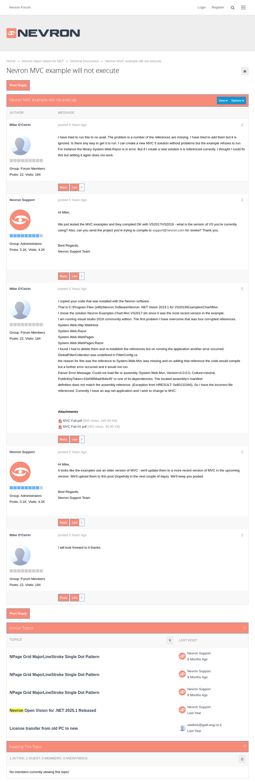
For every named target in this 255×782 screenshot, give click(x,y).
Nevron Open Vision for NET (43, 61)
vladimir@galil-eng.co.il (204, 725)
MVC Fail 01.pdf (75, 426)
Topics (16, 639)
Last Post (188, 640)
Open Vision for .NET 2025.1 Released (53, 710)
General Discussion (84, 61)
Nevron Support (198, 653)
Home (11, 61)
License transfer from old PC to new (44, 728)
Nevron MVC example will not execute (133, 61)
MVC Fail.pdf (72, 420)
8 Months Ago (197, 659)
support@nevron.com (168, 230)
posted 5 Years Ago (72, 125)
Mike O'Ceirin (20, 125)
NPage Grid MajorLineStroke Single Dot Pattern (54, 657)
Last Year (194, 713)
